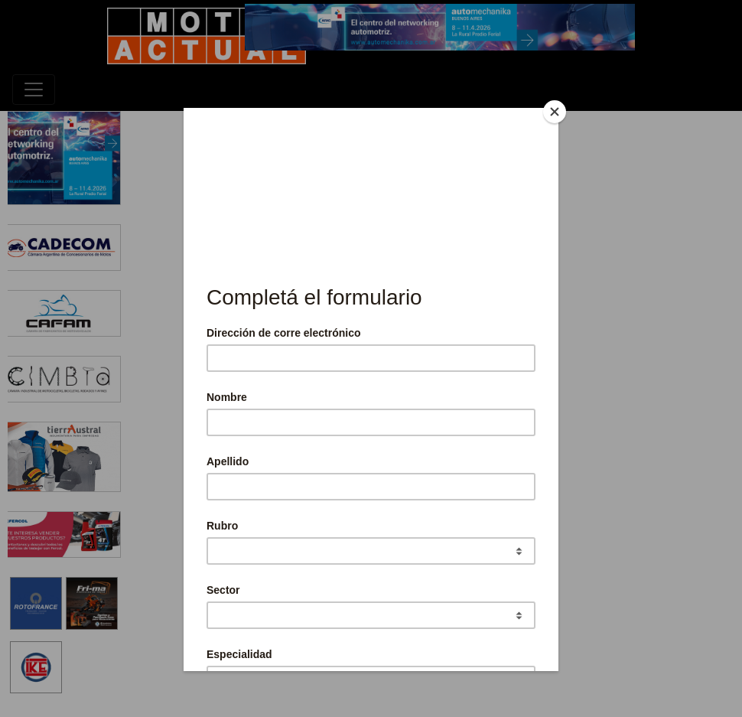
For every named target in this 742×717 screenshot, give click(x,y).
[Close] (554, 111)
